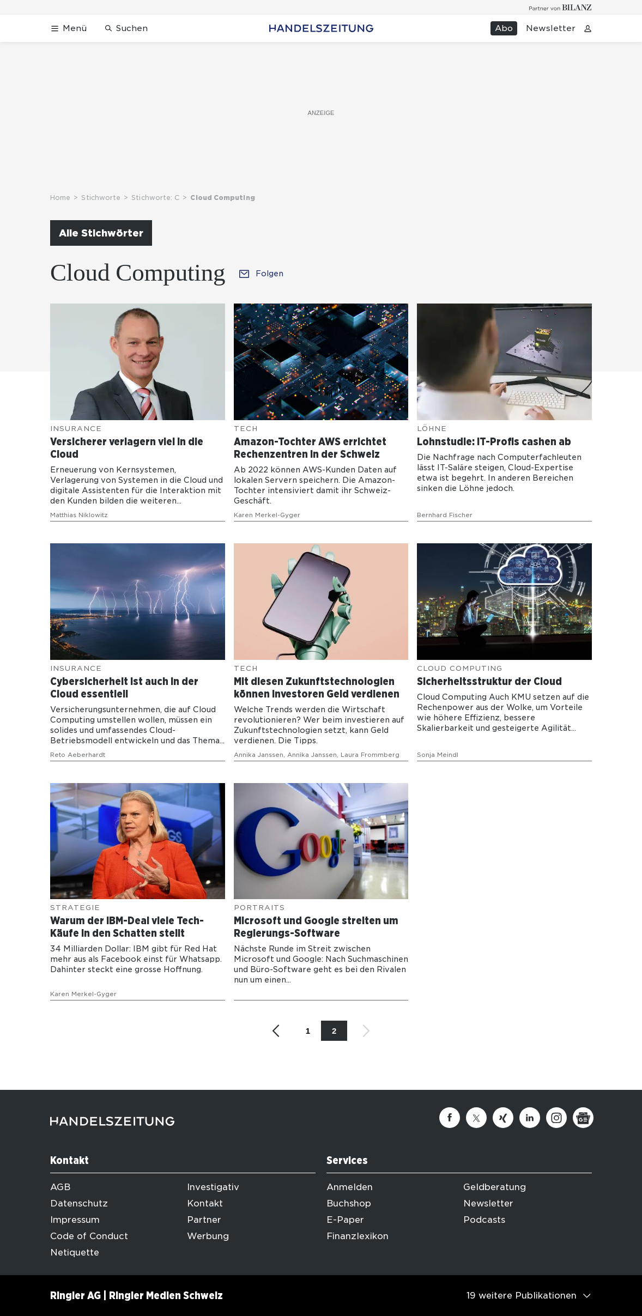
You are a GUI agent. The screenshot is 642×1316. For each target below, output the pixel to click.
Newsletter (551, 28)
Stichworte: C (155, 197)
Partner (204, 1220)
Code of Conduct (89, 1236)
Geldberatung (494, 1187)
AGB (60, 1187)
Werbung (208, 1236)
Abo (504, 28)
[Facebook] (449, 1117)
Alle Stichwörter (101, 233)
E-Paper (345, 1220)
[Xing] (503, 1117)
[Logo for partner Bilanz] (560, 7)
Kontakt (205, 1203)
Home (60, 197)
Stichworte (100, 197)
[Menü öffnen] (68, 28)
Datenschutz (79, 1203)
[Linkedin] (529, 1117)
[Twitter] (476, 1117)
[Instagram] (556, 1117)
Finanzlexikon (357, 1236)
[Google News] (583, 1117)
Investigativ (213, 1187)
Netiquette (74, 1252)
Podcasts (484, 1220)
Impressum (75, 1220)
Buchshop (348, 1203)
